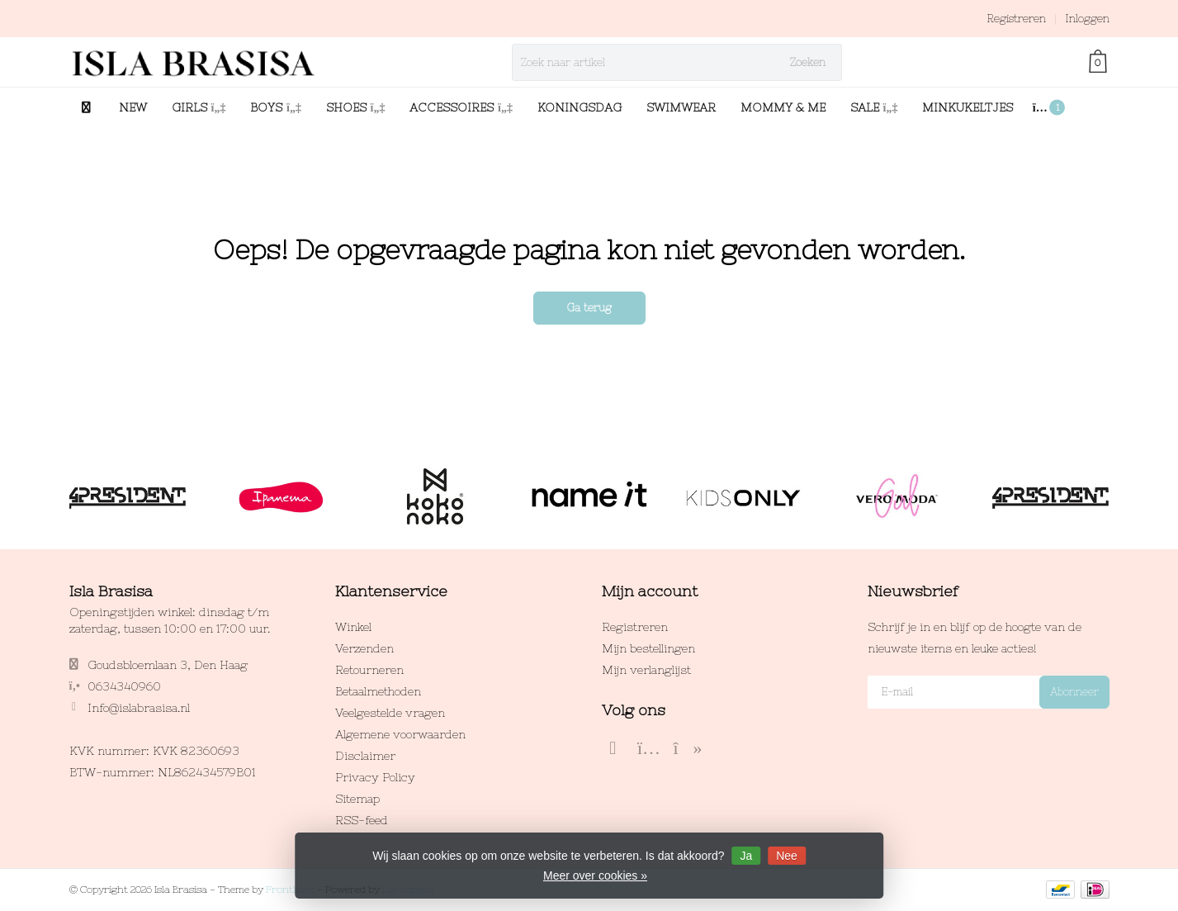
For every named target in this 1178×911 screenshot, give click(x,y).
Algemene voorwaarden (400, 734)
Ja (746, 855)
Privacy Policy (375, 777)
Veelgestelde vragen (390, 712)
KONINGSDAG (579, 107)
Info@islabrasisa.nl (139, 707)
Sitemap (357, 798)
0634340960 (124, 686)
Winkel (353, 626)
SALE (874, 107)
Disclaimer (365, 755)
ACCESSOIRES (461, 107)
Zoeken (808, 62)
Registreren (1016, 18)
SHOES (356, 107)
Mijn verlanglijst (646, 669)
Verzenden (364, 648)
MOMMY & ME (783, 107)
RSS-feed (361, 820)
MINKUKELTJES (967, 107)
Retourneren (369, 669)
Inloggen (1087, 18)
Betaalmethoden (378, 691)
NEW (133, 107)
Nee (786, 855)
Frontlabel (290, 889)
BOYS (275, 107)
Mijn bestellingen (648, 648)
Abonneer (1074, 692)
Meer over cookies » (595, 875)
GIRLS (199, 107)
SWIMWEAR (681, 107)
